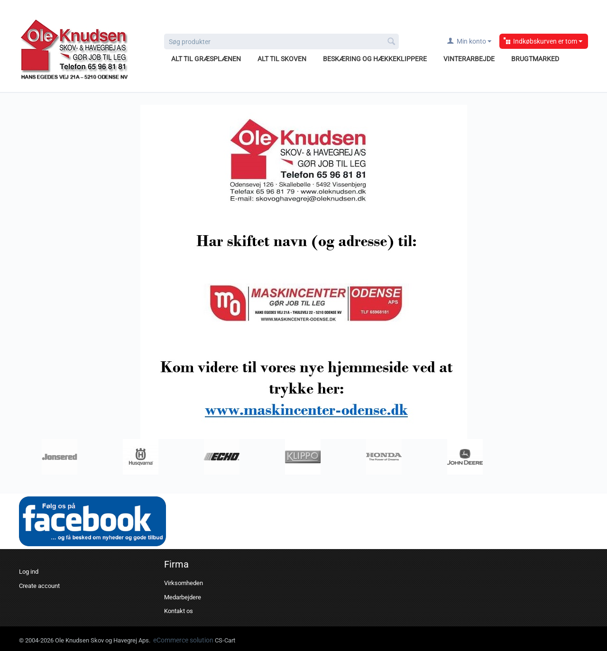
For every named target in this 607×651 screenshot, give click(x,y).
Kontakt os (178, 610)
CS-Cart (225, 640)
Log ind (28, 571)
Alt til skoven (282, 59)
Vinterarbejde (469, 59)
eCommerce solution (184, 640)
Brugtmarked (535, 59)
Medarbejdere (182, 597)
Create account (39, 585)
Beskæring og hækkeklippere (375, 59)
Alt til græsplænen (206, 59)
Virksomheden (183, 583)
